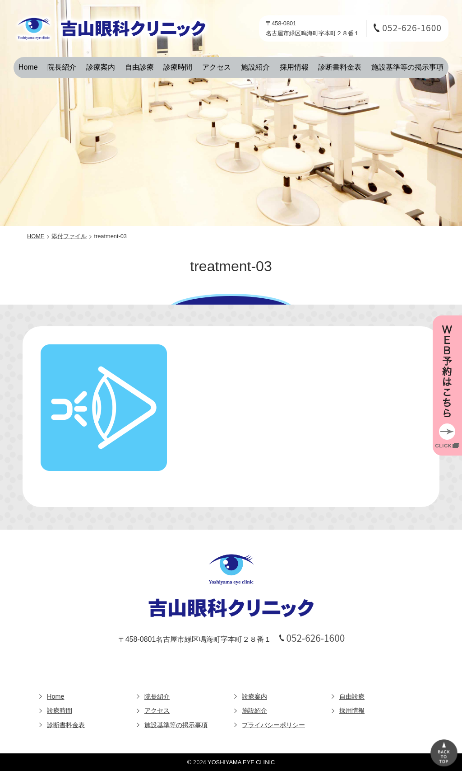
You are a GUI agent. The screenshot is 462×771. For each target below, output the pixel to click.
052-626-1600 (412, 28)
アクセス (216, 67)
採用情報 (294, 67)
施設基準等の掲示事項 (407, 67)
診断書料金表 (339, 67)
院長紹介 (61, 67)
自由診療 (139, 67)
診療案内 (100, 67)
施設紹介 (255, 67)
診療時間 (177, 67)
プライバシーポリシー (273, 725)
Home (28, 67)
